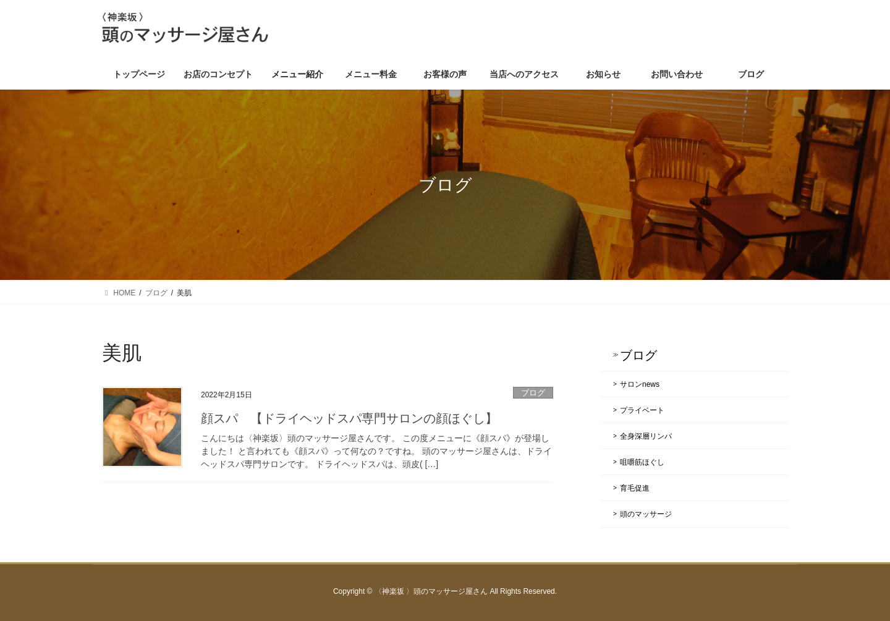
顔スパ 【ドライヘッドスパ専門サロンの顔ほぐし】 (349, 418)
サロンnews (639, 384)
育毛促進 (635, 488)
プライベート (642, 410)
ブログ (533, 392)
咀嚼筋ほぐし (642, 462)
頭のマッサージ (646, 514)
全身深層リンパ (646, 436)
